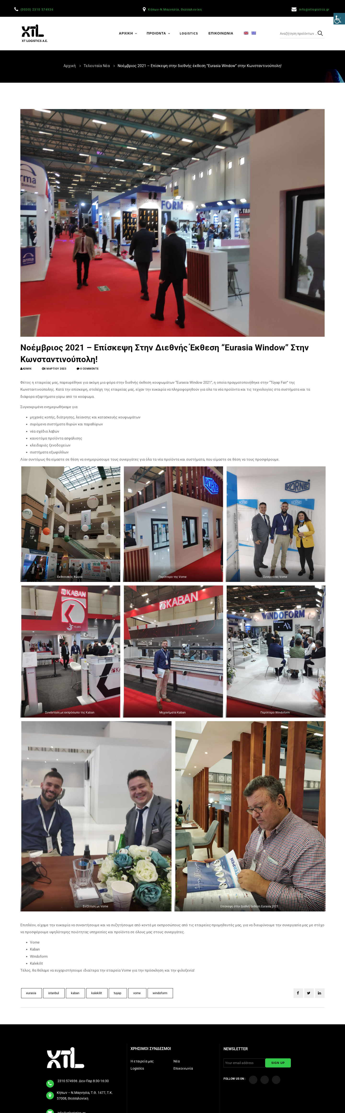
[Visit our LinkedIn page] (276, 1080)
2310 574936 (68, 1081)
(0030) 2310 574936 (38, 9)
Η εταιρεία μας (143, 1061)
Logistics (138, 1068)
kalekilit (97, 993)
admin (27, 368)
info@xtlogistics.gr (315, 9)
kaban (75, 993)
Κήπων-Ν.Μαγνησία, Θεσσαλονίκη (175, 9)
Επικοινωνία (183, 1068)
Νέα (176, 1061)
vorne (137, 993)
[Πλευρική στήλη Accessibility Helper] (339, 22)
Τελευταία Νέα (97, 66)
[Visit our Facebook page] (253, 1080)
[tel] (50, 1082)
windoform (160, 993)
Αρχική (70, 66)
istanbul (54, 993)
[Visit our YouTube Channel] (264, 1080)
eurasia (31, 993)
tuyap (118, 993)
